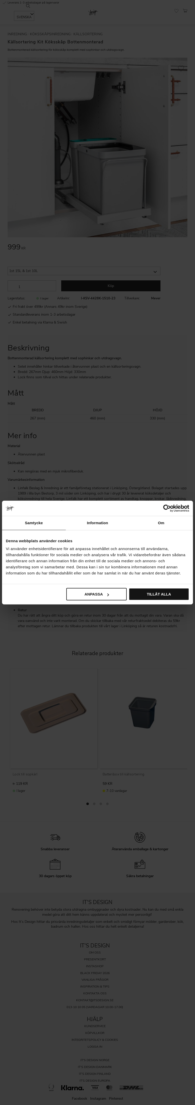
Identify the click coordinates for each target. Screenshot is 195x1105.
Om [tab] (161, 523)
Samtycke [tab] (34, 523)
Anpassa (97, 594)
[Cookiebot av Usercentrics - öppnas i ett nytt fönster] (167, 508)
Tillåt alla (159, 594)
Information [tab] (97, 523)
